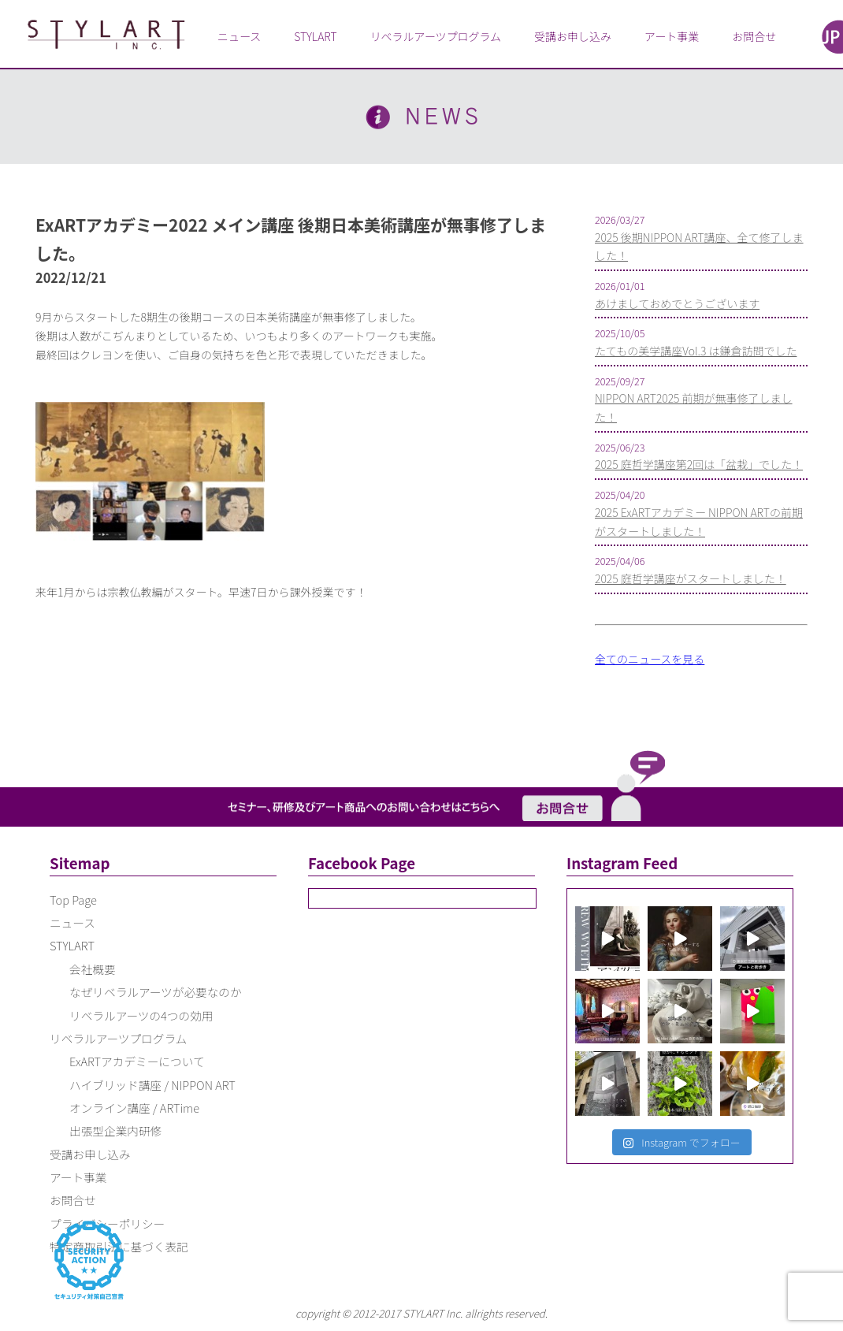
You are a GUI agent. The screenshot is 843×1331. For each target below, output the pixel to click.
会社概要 (92, 969)
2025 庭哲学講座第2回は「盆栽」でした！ (699, 464)
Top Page (73, 899)
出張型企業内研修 (115, 1130)
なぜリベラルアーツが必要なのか (155, 991)
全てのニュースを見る (649, 659)
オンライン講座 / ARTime (134, 1107)
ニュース (239, 36)
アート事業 (671, 36)
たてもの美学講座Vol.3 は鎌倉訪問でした (696, 351)
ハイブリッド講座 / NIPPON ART (152, 1084)
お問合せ (754, 36)
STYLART (315, 36)
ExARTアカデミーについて (137, 1061)
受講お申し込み (572, 36)
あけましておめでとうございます (677, 303)
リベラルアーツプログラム (435, 36)
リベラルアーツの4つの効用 (141, 1015)
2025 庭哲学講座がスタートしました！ (690, 578)
